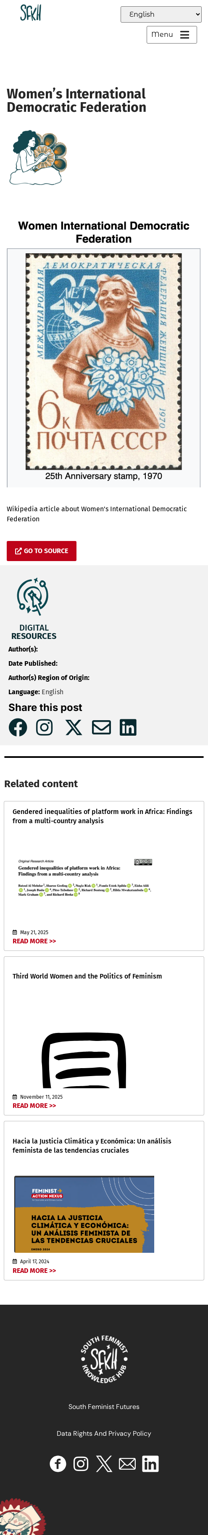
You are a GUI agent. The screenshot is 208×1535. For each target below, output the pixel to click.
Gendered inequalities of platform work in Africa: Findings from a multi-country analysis (102, 816)
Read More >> (34, 941)
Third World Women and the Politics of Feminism (87, 976)
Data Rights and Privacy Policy (104, 1433)
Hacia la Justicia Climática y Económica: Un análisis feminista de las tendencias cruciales (92, 1145)
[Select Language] (161, 14)
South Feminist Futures (104, 1406)
